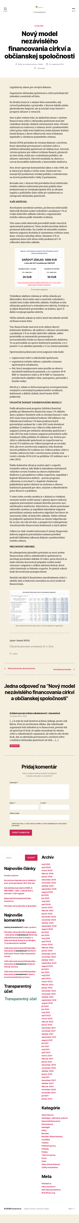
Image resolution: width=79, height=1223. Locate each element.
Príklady (45, 1157)
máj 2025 (46, 910)
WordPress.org (48, 1201)
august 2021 (47, 1049)
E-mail (43, 811)
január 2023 (47, 996)
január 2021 (47, 1070)
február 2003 (48, 1095)
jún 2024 (45, 944)
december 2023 (49, 962)
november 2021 (49, 1039)
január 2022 (47, 1033)
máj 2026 (46, 873)
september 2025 (49, 897)
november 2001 (49, 1101)
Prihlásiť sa (46, 1192)
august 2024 (47, 938)
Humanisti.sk (17, 1217)
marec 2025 (47, 916)
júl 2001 (45, 1104)
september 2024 (49, 934)
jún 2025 (45, 907)
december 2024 (49, 925)
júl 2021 (45, 1052)
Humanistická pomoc (51, 1130)
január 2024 (47, 959)
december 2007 (49, 1089)
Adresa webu (14, 822)
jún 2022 (45, 1018)
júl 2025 (45, 904)
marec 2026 (47, 879)
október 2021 (47, 1042)
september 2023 (49, 971)
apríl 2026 (46, 876)
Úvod (44, 1167)
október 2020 (48, 1079)
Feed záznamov (49, 1195)
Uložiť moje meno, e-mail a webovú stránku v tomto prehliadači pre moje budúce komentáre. (39, 833)
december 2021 (49, 1036)
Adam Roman (47, 1123)
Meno (12, 811)
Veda (44, 1170)
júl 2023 (45, 978)
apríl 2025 (46, 913)
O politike (39, 29)
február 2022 (47, 1030)
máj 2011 (45, 1086)
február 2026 (47, 882)
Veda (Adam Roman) (51, 1173)
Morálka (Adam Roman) (52, 1145)
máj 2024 (46, 947)
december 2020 (49, 1073)
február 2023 (47, 993)
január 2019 (47, 1083)
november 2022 (49, 1002)
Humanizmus (47, 1133)
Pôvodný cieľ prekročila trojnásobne (20, 914)
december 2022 (49, 999)
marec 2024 (47, 953)
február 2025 (47, 919)
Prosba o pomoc (11, 884)
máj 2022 (46, 1021)
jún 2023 (45, 981)
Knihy (44, 1139)
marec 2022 (47, 1027)
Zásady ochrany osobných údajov (39, 1217)
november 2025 (49, 891)
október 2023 (48, 968)
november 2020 (49, 1076)
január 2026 (47, 885)
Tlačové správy (49, 1164)
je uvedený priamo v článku (32, 68)
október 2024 (48, 931)
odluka (15, 657)
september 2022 (49, 1009)
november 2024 (49, 928)
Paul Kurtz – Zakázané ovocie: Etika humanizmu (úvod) (20, 962)
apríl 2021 (46, 1061)
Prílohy (45, 1160)
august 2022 (47, 1012)
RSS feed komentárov (51, 1198)
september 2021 (49, 1046)
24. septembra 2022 (56, 68)
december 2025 (49, 888)
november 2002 (49, 1098)
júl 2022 (45, 1015)
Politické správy (49, 1154)
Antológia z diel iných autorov (55, 1126)
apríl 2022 (46, 1024)
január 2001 (47, 1107)
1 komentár (41, 72)
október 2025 (48, 894)
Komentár (14, 791)
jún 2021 (45, 1055)
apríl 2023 (46, 987)
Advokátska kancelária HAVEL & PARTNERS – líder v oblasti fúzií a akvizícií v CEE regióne (18, 899)
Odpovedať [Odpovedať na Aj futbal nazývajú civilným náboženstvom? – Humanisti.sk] (14, 754)
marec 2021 (47, 1064)
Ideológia (46, 1136)
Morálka (45, 1142)
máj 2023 (46, 984)
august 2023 (47, 975)
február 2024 (47, 956)
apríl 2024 (46, 950)
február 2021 (47, 1067)
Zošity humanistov (50, 1176)
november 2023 (49, 965)
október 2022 (47, 1005)
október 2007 (48, 1092)
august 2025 (47, 901)
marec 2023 (47, 990)
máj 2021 (46, 1058)
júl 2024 (45, 941)
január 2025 (47, 922)
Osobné (45, 1151)
